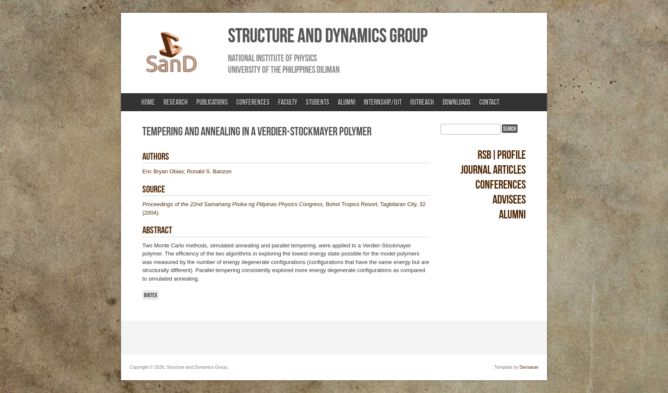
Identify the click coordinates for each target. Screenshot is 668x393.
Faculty (287, 102)
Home (148, 102)
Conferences (253, 102)
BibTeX (150, 295)
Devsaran (529, 367)
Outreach (422, 102)
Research (176, 102)
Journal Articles (493, 169)
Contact (489, 102)
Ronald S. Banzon (209, 171)
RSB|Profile (502, 154)
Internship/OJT (383, 102)
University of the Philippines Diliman (284, 69)
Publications (212, 102)
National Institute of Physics (272, 58)
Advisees (509, 199)
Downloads (457, 102)
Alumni (346, 102)
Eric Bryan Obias (163, 171)
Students (317, 102)
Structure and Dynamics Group (327, 35)
